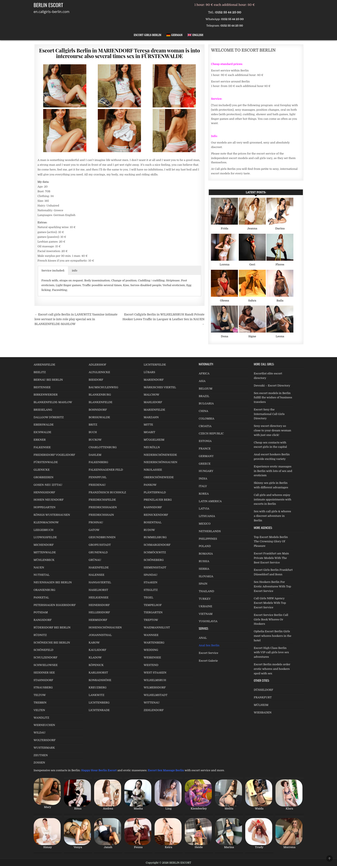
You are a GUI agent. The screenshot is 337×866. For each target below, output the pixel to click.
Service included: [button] (53, 270)
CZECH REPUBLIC (211, 433)
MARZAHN (151, 417)
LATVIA (204, 508)
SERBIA (204, 568)
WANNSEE (151, 635)
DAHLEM (95, 454)
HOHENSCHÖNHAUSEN (105, 627)
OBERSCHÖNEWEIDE (159, 477)
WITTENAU (152, 702)
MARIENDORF (154, 379)
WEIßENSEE (152, 657)
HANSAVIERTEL (100, 582)
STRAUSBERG (43, 687)
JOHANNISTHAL (100, 635)
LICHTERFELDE (155, 364)
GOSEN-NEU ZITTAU (48, 484)
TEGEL (148, 597)
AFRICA (204, 373)
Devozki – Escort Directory (272, 385)
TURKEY (205, 598)
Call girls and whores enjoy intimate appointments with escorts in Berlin (272, 499)
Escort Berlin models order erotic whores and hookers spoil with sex (272, 669)
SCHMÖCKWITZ (155, 552)
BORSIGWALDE (99, 417)
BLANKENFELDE (100, 402)
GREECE (205, 463)
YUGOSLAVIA (208, 621)
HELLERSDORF (99, 612)
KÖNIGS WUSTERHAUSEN (52, 514)
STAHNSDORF (43, 680)
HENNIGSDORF (44, 492)
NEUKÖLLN (152, 447)
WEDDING (151, 649)
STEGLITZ (151, 590)
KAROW (94, 642)
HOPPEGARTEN (44, 507)
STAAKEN (150, 582)
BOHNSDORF (98, 409)
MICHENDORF (44, 544)
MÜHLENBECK (44, 560)
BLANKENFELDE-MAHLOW (53, 402)
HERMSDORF (98, 620)
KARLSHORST (98, 672)
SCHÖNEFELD (43, 649)
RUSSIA (204, 561)
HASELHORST (98, 590)
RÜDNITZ (40, 635)
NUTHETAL (42, 574)
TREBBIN (40, 702)
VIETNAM (206, 613)
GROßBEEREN (44, 477)
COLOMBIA (206, 418)
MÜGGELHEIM (154, 439)
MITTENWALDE (45, 552)
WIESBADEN (263, 712)
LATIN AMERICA (210, 501)
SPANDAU (151, 574)
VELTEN (39, 710)
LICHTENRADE (99, 710)
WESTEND (151, 665)
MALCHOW (152, 394)
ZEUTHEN (41, 755)
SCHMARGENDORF (157, 544)
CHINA (203, 411)
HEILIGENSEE (99, 597)
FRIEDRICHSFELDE (102, 499)
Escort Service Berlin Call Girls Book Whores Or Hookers (271, 619)
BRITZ (93, 424)
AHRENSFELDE (44, 364)
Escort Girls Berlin (147, 35)
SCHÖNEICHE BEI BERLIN (52, 642)
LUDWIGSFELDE (45, 537)
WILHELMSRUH (155, 680)
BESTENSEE (42, 387)
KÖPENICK (96, 665)
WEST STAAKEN (155, 672)
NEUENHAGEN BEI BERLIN (53, 582)
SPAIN (203, 583)
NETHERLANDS (210, 531)
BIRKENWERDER (46, 394)
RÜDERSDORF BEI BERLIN (52, 627)
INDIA (203, 478)
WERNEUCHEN (44, 725)
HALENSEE (96, 574)
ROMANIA (206, 553)
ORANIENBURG (44, 590)
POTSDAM (41, 612)
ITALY (203, 486)
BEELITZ (40, 372)
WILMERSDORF (155, 687)
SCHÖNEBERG (154, 560)
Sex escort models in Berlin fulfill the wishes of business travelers (273, 397)
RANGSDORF (43, 620)
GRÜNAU (95, 560)
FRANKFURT (263, 697)
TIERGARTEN (153, 612)
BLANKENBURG (100, 394)
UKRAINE (205, 606)
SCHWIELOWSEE (46, 665)
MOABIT (149, 432)
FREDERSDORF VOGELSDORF (54, 454)
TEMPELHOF (153, 605)
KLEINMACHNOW (46, 522)
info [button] (74, 270)
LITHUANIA (207, 516)
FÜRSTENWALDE (46, 462)
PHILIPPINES (208, 538)
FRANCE (205, 448)
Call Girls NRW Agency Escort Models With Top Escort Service (270, 603)
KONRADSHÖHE (100, 680)
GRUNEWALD (98, 552)
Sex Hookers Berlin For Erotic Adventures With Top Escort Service (272, 586)
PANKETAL (41, 597)
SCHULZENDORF (45, 657)
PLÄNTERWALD (155, 492)
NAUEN (39, 567)
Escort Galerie (208, 660)
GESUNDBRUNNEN (102, 537)
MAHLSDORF (153, 402)
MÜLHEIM (261, 705)
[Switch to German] (174, 35)
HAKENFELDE (99, 567)
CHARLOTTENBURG (103, 447)
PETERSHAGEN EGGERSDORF (55, 605)
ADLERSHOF (97, 364)
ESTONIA (205, 441)
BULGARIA (206, 403)
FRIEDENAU (97, 484)
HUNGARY (206, 471)
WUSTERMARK (44, 747)
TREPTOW (151, 620)
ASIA (202, 381)
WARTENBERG (154, 642)
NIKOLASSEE (153, 469)
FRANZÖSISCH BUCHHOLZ (107, 492)
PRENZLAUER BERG (158, 499)
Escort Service (208, 653)
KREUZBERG (98, 687)
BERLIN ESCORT (48, 5)
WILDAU (40, 732)
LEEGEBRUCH (44, 530)
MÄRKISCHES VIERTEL (160, 387)
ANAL (203, 637)
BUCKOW (95, 439)
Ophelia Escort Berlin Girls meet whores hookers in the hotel (272, 636)
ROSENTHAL (153, 522)
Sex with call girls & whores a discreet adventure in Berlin (272, 516)
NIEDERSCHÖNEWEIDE (160, 454)
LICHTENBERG (99, 702)
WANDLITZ (41, 717)
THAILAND (206, 591)
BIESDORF (96, 379)
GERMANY (206, 456)
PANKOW (150, 484)
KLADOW (95, 657)
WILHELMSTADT (156, 695)
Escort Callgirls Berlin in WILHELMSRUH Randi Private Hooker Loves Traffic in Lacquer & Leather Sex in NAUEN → (163, 319)
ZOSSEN (39, 762)
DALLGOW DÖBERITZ (49, 417)
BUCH (93, 432)
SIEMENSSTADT (155, 567)
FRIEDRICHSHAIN (101, 514)
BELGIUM (205, 388)
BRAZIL (204, 396)
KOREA (204, 493)
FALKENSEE (42, 447)
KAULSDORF (97, 649)
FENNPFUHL (98, 477)
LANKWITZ (96, 695)
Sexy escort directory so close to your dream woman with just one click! (272, 430)
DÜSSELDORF (263, 689)
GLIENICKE (42, 469)
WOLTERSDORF (45, 740)
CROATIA (205, 426)
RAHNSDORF (153, 507)
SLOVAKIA (206, 576)
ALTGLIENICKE (99, 372)
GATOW (94, 530)
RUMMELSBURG (155, 537)
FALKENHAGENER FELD (106, 469)
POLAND (205, 546)
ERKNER (40, 439)
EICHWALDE (42, 432)
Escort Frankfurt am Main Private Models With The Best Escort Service (271, 558)
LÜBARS (149, 372)
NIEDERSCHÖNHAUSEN (160, 462)
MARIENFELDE (154, 409)
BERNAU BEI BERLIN (48, 379)
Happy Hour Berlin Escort (99, 770)
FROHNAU (96, 522)
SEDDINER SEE (44, 672)
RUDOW (149, 530)
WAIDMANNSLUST (157, 627)
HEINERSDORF (99, 605)
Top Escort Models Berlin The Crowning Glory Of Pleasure (271, 541)
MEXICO (205, 523)
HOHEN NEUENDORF (49, 499)
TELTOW (40, 695)
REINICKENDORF (156, 514)
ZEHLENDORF (154, 710)
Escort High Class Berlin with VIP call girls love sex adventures (271, 652)
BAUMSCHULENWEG (103, 387)
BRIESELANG (43, 409)
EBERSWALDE (44, 424)
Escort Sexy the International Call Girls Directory (269, 414)
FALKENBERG (98, 462)
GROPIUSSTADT (100, 544)
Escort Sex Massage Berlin (166, 770)
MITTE (148, 424)
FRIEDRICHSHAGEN (103, 507)
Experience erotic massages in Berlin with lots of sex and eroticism (273, 471)
